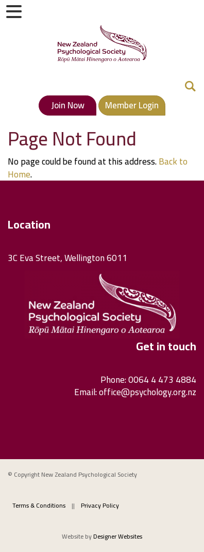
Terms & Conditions (38, 505)
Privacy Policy (100, 505)
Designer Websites (117, 536)
